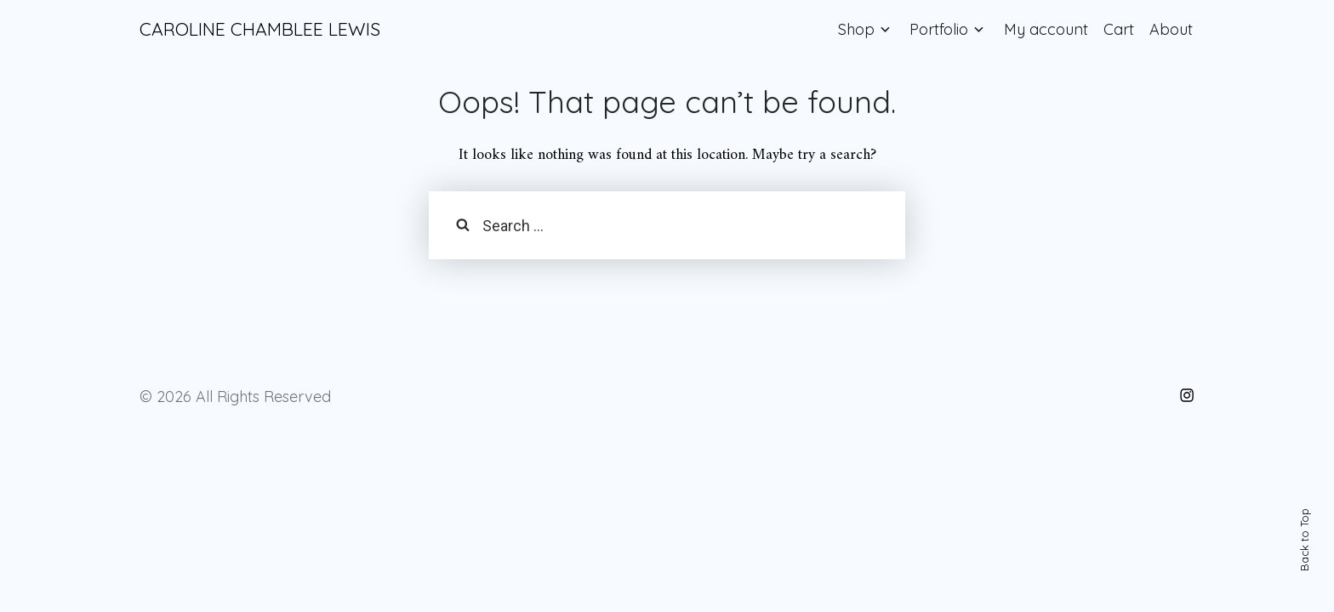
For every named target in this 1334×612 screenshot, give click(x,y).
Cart (1118, 29)
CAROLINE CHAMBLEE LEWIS (260, 29)
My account (1046, 29)
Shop (856, 29)
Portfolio (938, 29)
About (1171, 29)
